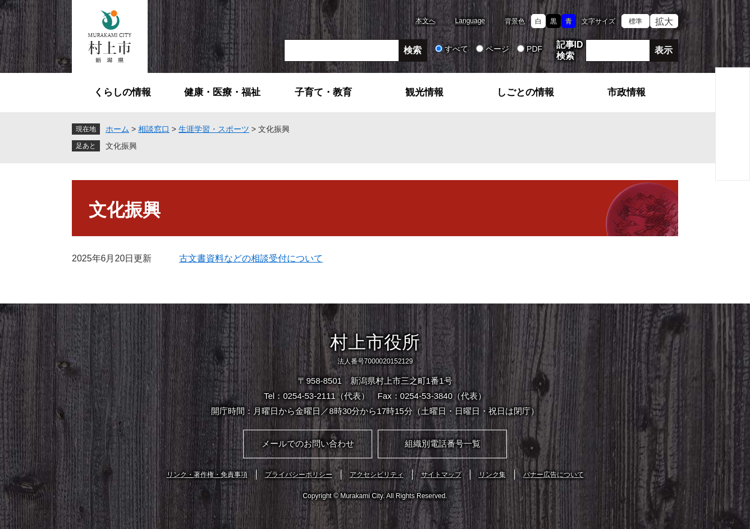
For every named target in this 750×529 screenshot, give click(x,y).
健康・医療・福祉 (222, 92)
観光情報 (424, 92)
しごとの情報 (525, 92)
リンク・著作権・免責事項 (207, 475)
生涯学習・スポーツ (214, 129)
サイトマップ (441, 475)
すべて (456, 48)
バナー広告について (553, 475)
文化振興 (121, 145)
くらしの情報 (122, 92)
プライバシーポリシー (298, 475)
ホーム (117, 129)
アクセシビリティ (377, 475)
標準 (635, 21)
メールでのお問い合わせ (308, 443)
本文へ (425, 21)
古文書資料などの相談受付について (251, 258)
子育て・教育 (323, 92)
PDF (534, 48)
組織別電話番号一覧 (443, 443)
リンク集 (492, 475)
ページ (497, 48)
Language (470, 21)
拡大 (664, 21)
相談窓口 (154, 129)
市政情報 (626, 92)
